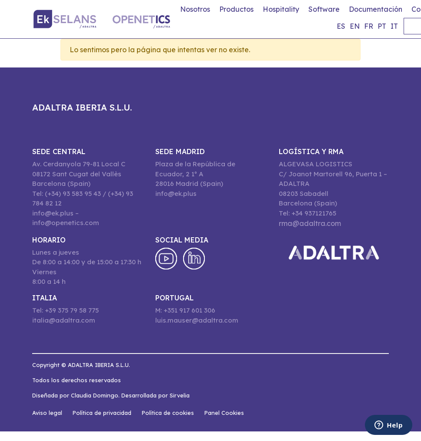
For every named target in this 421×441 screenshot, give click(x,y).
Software (324, 9)
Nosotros (195, 9)
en (355, 26)
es (341, 26)
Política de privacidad (102, 412)
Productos (236, 9)
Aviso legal (47, 412)
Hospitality (281, 9)
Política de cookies (168, 412)
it (394, 26)
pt (382, 26)
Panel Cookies (224, 412)
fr (368, 26)
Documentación (375, 9)
